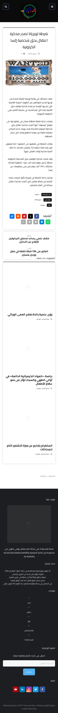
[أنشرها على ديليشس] (12, 216)
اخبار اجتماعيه (45, 454)
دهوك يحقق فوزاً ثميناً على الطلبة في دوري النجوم (27, 577)
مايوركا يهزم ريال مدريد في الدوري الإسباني (28, 574)
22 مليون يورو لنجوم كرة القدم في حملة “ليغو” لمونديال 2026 (28, 570)
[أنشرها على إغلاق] (30, 216)
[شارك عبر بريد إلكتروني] (35, 221)
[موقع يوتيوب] (15, 689)
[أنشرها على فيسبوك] (36, 216)
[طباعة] (29, 221)
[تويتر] (35, 689)
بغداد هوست (27, 708)
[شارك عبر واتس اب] (48, 221)
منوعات (42, 205)
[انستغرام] (29, 689)
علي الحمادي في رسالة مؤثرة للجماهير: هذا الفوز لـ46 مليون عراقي (27, 583)
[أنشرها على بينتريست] (24, 216)
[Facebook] (42, 689)
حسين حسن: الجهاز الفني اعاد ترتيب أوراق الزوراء (28, 580)
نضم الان (29, 672)
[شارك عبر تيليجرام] (41, 221)
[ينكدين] (22, 689)
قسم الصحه (45, 319)
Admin (37, 194)
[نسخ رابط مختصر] (23, 221)
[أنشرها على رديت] (18, 216)
